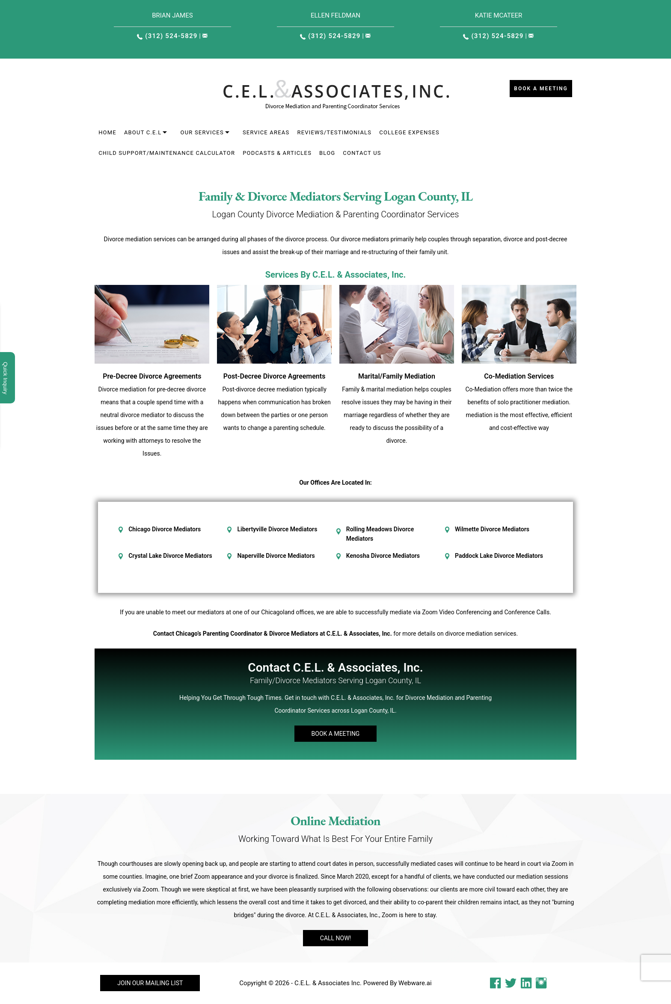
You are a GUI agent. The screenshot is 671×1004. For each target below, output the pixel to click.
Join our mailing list (150, 983)
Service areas (266, 132)
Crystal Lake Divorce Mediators (170, 555)
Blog (327, 153)
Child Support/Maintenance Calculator (166, 153)
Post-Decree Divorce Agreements (274, 376)
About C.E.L (143, 132)
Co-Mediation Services (519, 376)
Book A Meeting (336, 733)
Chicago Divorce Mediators (164, 529)
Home (107, 132)
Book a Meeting (540, 89)
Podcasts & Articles (277, 153)
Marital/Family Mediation (396, 376)
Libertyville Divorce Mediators (277, 529)
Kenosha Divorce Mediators (383, 555)
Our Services (201, 132)
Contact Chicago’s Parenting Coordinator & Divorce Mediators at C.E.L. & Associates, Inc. (272, 633)
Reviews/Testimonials (334, 132)
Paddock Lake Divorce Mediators (499, 555)
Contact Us (362, 153)
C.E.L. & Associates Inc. (328, 983)
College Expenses (409, 132)
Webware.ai (415, 983)
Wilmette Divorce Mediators (492, 529)
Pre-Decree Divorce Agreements (152, 376)
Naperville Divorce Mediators (276, 555)
